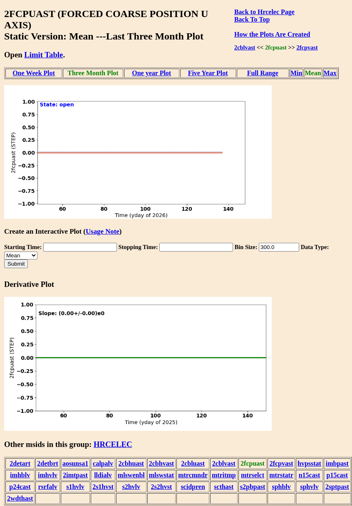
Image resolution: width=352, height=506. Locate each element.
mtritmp (224, 475)
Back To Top (252, 19)
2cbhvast (161, 463)
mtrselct (252, 475)
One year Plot (151, 73)
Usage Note (102, 231)
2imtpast (75, 475)
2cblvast (244, 47)
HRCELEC (113, 444)
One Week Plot (33, 73)
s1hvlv (75, 486)
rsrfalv (47, 486)
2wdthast (20, 498)
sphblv (281, 486)
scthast (223, 486)
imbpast (337, 463)
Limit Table (43, 54)
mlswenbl (131, 475)
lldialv (103, 475)
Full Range (262, 73)
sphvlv (309, 486)
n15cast (309, 475)
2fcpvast (307, 47)
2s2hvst (161, 486)
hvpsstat (309, 463)
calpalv (103, 463)
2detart (20, 463)
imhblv (20, 475)
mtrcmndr (193, 475)
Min (296, 73)
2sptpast (337, 486)
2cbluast (193, 463)
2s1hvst (103, 486)
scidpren (193, 486)
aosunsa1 (75, 463)
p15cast (337, 475)
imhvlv (47, 475)
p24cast (20, 486)
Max (330, 73)
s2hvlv (131, 486)
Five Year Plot (208, 73)
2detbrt (47, 463)
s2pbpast (252, 486)
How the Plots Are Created (272, 34)
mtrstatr (281, 475)
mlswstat (161, 475)
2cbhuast (131, 463)
